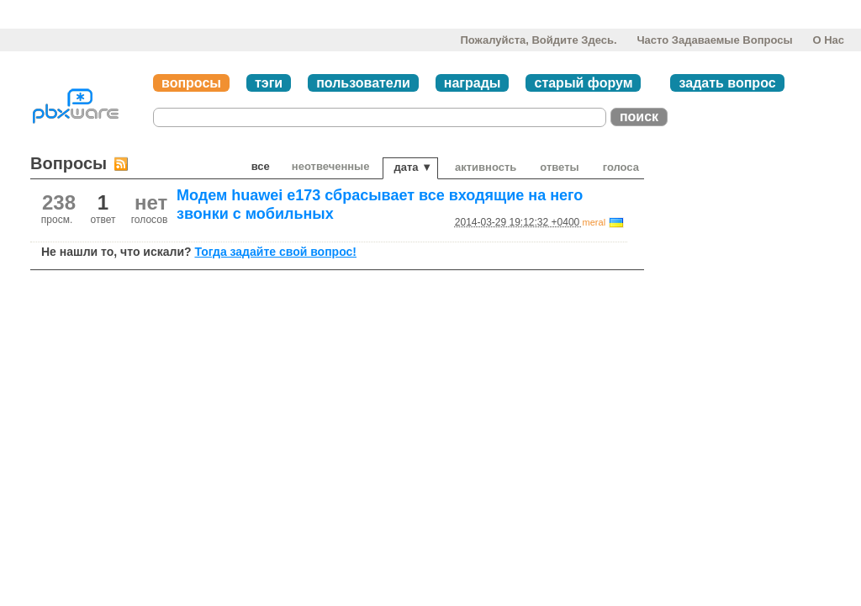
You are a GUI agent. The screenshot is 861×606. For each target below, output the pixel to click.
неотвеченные (331, 166)
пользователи (363, 83)
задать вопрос (727, 83)
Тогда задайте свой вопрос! (275, 251)
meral (594, 222)
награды (472, 83)
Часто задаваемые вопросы (714, 40)
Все (260, 166)
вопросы (191, 83)
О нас (828, 40)
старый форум (583, 83)
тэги (269, 83)
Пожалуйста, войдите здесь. (538, 40)
